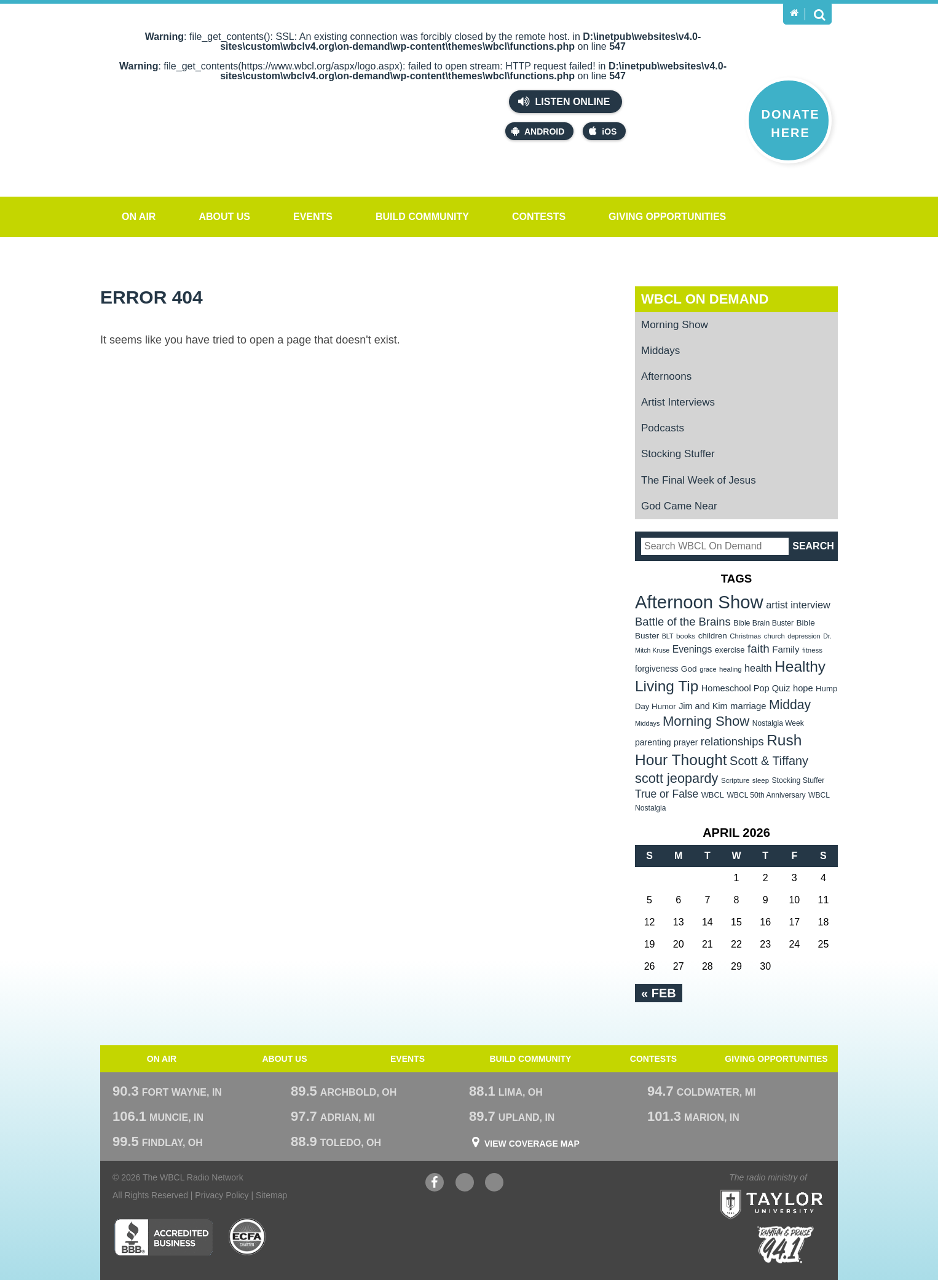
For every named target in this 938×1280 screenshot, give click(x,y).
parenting (653, 742)
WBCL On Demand (704, 299)
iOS (603, 131)
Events (313, 216)
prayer (686, 742)
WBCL (712, 794)
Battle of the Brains (683, 621)
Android (537, 131)
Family (785, 649)
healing (730, 669)
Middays (660, 350)
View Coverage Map (532, 1143)
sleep (760, 780)
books (685, 636)
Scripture (735, 780)
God (689, 668)
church (774, 636)
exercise (730, 649)
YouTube (464, 1184)
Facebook (434, 1184)
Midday (790, 704)
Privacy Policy (221, 1195)
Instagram (494, 1184)
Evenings (692, 649)
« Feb (658, 993)
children (712, 635)
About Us (224, 216)
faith (758, 648)
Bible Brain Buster (763, 623)
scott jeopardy (676, 778)
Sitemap (271, 1195)
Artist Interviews (678, 402)
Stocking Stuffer (678, 454)
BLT (668, 636)
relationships (732, 741)
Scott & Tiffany (769, 761)
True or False (666, 794)
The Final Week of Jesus (698, 480)
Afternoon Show (699, 602)
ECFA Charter (248, 1237)
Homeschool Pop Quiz (745, 688)
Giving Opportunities (667, 216)
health (758, 667)
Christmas (745, 636)
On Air (139, 216)
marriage (748, 706)
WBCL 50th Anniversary (766, 795)
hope (803, 688)
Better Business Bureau (163, 1237)
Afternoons (666, 376)
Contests (539, 216)
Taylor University (794, 1189)
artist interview (798, 604)
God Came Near (679, 506)
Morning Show (674, 325)
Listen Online (564, 101)
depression (804, 636)
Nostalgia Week (778, 723)
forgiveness (656, 668)
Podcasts (662, 428)
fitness (812, 650)
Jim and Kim (703, 706)
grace (708, 669)
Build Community (422, 216)
